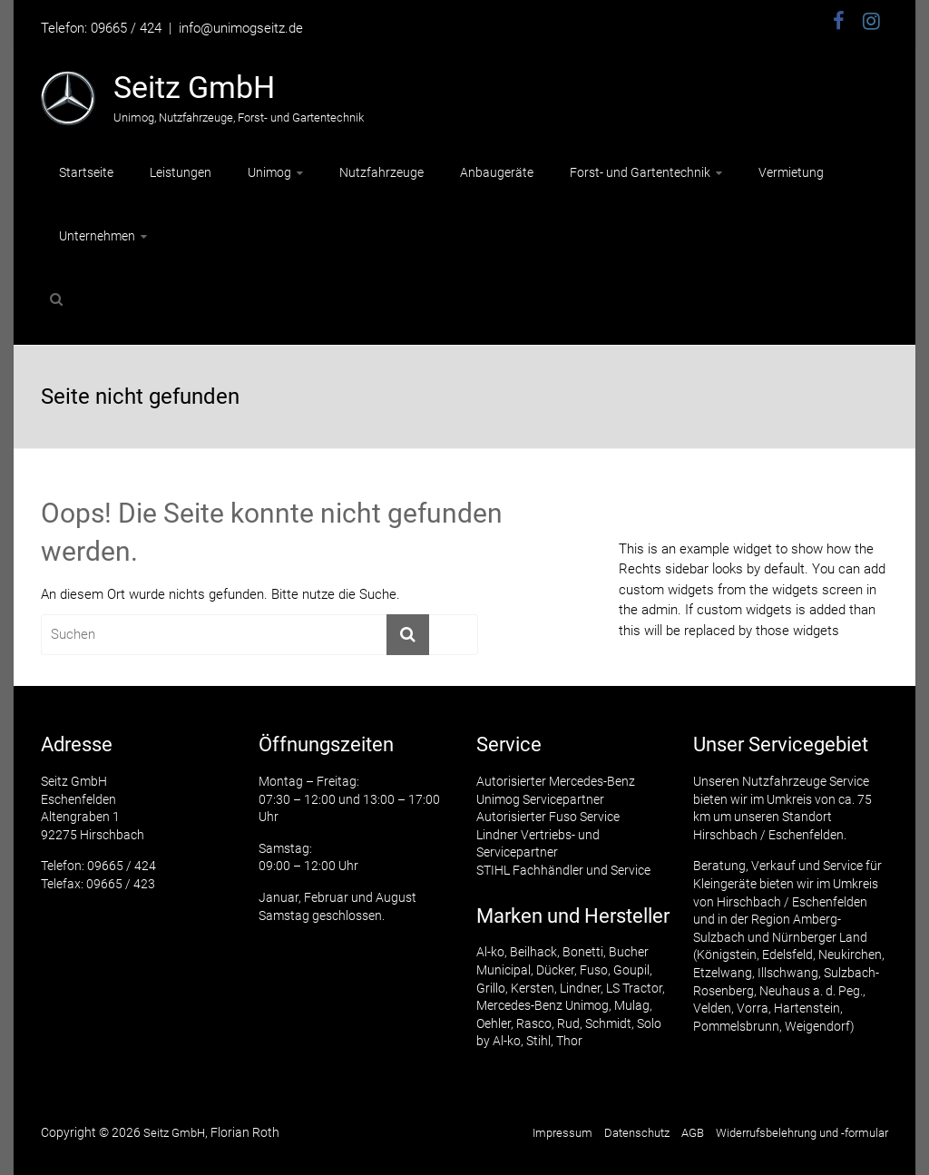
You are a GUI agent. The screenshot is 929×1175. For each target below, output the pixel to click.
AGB (692, 1133)
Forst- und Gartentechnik (640, 172)
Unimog (269, 172)
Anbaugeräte (496, 172)
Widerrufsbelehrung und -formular (802, 1133)
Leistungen (180, 172)
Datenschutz (637, 1133)
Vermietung (791, 172)
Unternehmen (97, 236)
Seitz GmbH (194, 87)
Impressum (562, 1133)
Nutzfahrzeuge (381, 172)
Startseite (86, 172)
